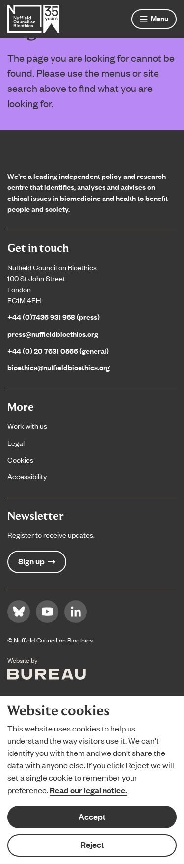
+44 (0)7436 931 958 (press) (53, 316)
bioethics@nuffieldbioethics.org (58, 367)
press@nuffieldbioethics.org (52, 334)
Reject (92, 844)
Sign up (36, 561)
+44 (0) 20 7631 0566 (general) (58, 350)
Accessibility (27, 476)
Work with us (27, 426)
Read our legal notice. (88, 790)
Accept (92, 816)
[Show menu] (154, 19)
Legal (16, 443)
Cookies (20, 459)
